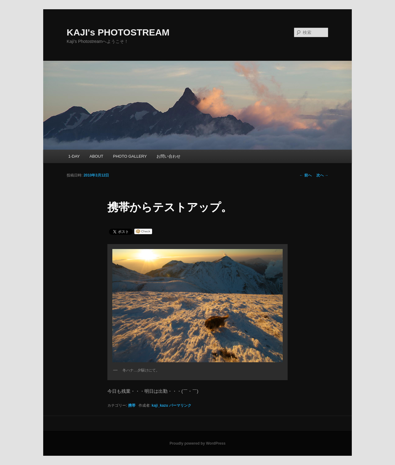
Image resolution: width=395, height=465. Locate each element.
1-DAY (74, 156)
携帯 (131, 405)
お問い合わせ (168, 156)
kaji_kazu (160, 405)
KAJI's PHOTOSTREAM (118, 32)
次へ (322, 175)
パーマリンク (180, 405)
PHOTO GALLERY (130, 156)
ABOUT (96, 156)
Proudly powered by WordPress (197, 443)
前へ (305, 175)
